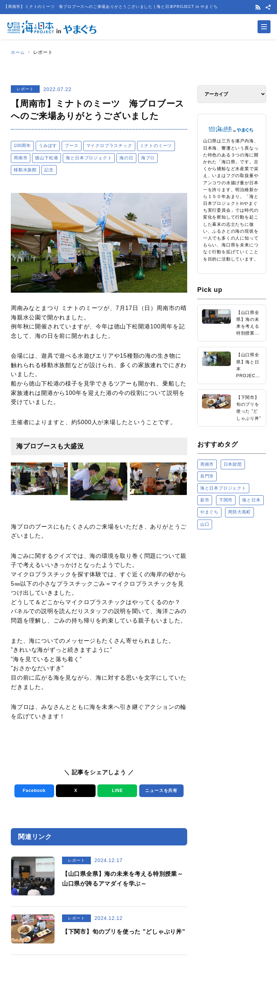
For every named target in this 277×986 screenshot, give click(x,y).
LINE (116, 790)
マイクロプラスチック (109, 145)
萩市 (205, 500)
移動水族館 (25, 169)
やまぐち (209, 511)
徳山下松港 (46, 157)
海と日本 (251, 500)
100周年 (22, 145)
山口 (205, 524)
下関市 (226, 500)
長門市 (207, 476)
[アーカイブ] (231, 94)
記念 (49, 169)
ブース (71, 145)
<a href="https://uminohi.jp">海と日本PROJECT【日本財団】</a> (231, 592)
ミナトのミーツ (156, 145)
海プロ (148, 157)
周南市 (20, 157)
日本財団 (233, 464)
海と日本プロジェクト (89, 157)
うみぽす (48, 145)
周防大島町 (239, 511)
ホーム (18, 52)
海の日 (126, 157)
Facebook (33, 790)
